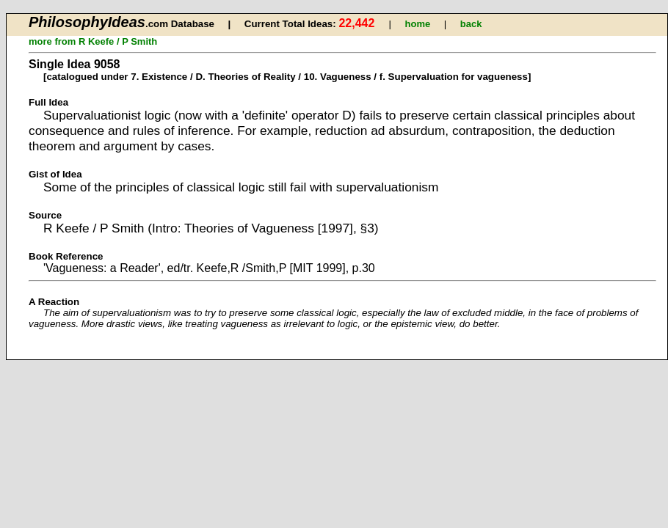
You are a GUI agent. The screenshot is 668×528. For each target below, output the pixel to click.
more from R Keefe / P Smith (93, 41)
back (471, 23)
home (418, 23)
